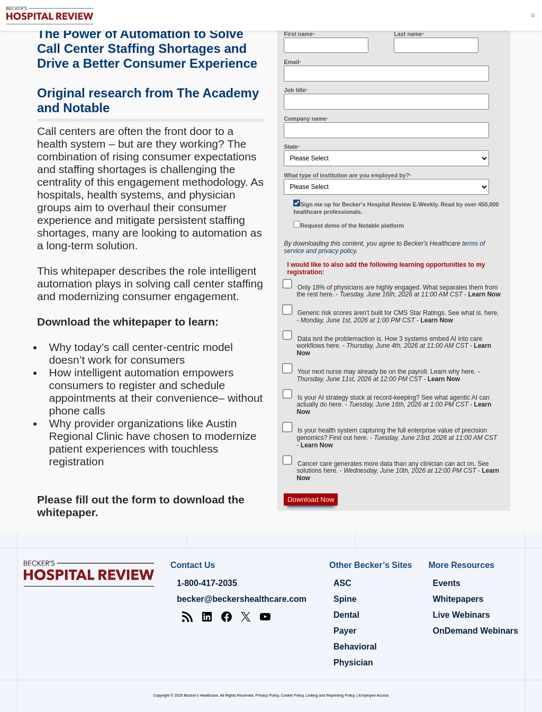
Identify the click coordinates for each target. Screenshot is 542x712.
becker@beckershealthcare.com (241, 598)
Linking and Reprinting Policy (330, 695)
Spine (345, 598)
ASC (342, 583)
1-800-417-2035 (207, 583)
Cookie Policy (292, 695)
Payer (345, 630)
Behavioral (355, 646)
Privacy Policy (267, 695)
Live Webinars (461, 614)
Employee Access (374, 695)
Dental (346, 614)
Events (446, 583)
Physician (353, 662)
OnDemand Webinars (475, 630)
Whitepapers (457, 598)
